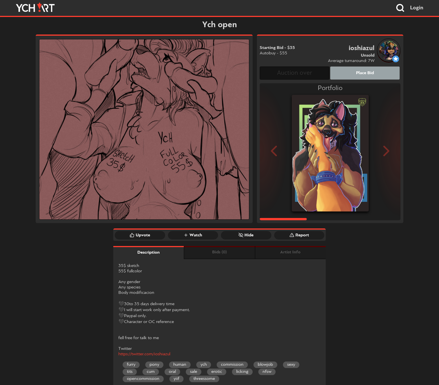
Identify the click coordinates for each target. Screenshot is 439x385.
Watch (193, 235)
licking (242, 371)
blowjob (265, 364)
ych (204, 364)
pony (154, 364)
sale (193, 371)
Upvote (140, 235)
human (179, 364)
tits (130, 371)
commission (232, 364)
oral (172, 371)
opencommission (143, 379)
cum (151, 371)
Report (299, 235)
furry (131, 364)
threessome (204, 379)
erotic (216, 371)
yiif (176, 379)
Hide (245, 235)
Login (416, 8)
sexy (291, 364)
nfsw (267, 371)
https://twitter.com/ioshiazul (144, 354)
